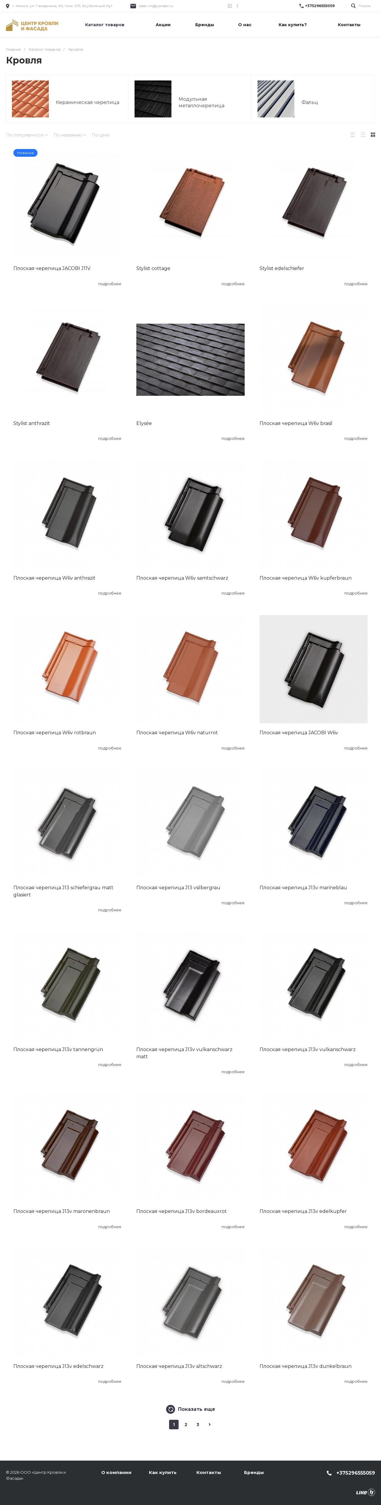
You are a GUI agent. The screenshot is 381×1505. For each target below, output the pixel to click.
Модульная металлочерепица (201, 102)
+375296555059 (320, 6)
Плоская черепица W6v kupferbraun (306, 578)
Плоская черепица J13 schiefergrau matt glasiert (63, 891)
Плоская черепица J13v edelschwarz (58, 1366)
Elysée (144, 423)
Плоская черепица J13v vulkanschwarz (308, 1049)
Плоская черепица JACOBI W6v (299, 733)
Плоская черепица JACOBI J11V (51, 268)
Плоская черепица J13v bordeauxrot (181, 1211)
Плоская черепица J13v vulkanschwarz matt (184, 1053)
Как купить (163, 1472)
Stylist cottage (153, 268)
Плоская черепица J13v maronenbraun (61, 1211)
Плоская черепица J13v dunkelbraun (306, 1366)
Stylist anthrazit (31, 423)
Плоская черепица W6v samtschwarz (182, 578)
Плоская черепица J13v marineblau (303, 887)
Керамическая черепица (87, 102)
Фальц (310, 102)
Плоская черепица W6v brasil (296, 423)
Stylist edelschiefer (282, 268)
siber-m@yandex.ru (156, 6)
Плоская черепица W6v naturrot (177, 733)
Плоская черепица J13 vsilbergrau (178, 887)
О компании (116, 1472)
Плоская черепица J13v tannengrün (58, 1049)
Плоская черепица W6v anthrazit (54, 578)
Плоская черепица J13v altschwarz (179, 1366)
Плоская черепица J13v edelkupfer (303, 1211)
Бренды (254, 1472)
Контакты (208, 1472)
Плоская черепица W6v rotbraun (54, 733)
